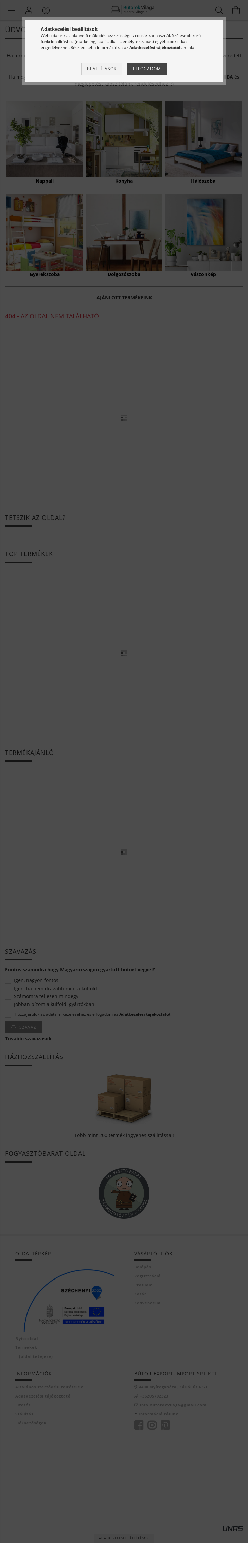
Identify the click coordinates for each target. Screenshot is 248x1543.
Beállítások (102, 69)
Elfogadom (147, 69)
